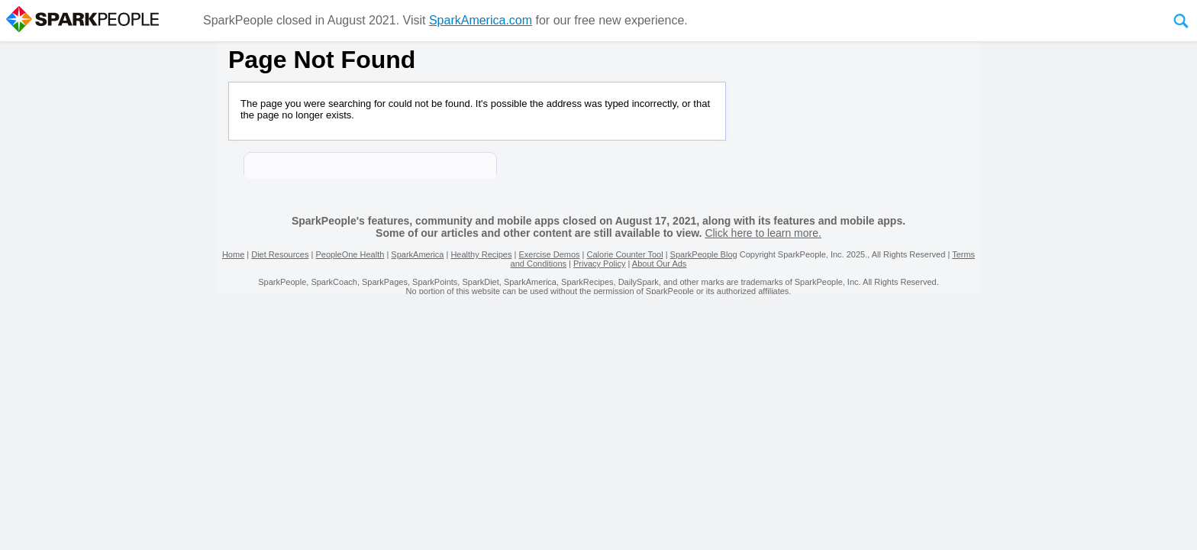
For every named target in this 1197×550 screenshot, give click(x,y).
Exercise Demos (548, 254)
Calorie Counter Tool (625, 254)
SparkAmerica (417, 254)
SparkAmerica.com (480, 20)
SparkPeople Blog (703, 254)
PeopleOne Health (349, 254)
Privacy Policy (599, 263)
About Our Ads (659, 263)
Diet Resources (279, 254)
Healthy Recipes (480, 254)
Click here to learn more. (763, 233)
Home (233, 254)
